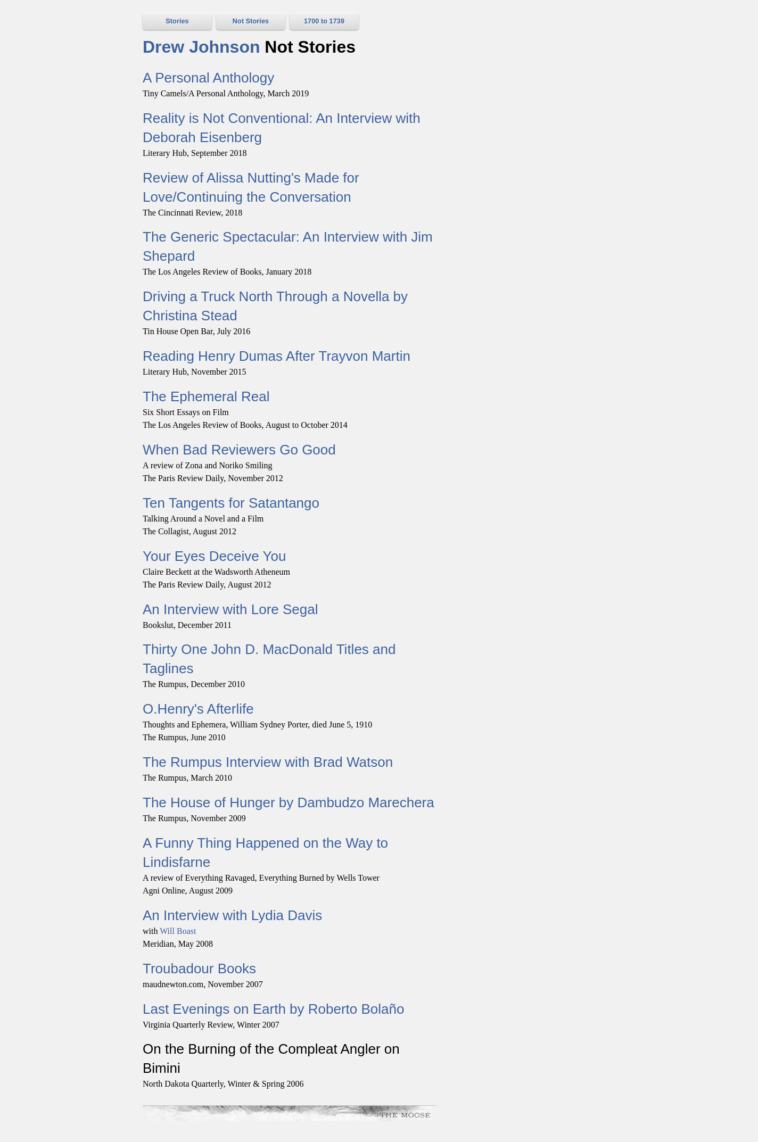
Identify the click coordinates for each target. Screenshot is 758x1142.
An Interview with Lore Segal (230, 609)
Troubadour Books (199, 969)
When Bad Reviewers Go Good (239, 450)
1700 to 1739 (324, 21)
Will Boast (178, 931)
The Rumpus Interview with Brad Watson (268, 762)
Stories (177, 21)
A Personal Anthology (208, 78)
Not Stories (251, 21)
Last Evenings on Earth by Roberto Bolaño (273, 1009)
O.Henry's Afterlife (198, 709)
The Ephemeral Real (206, 396)
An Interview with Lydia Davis (232, 915)
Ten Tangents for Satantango (231, 503)
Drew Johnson (201, 46)
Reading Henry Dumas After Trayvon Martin (276, 356)
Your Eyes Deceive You (214, 556)
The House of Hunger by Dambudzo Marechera (288, 802)
